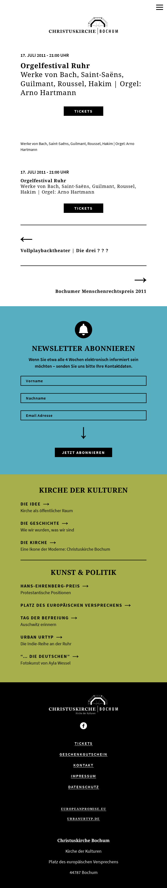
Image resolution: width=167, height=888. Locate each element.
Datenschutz (83, 786)
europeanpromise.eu (83, 809)
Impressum (83, 775)
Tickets (83, 111)
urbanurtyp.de (83, 819)
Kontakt (83, 765)
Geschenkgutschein (83, 754)
